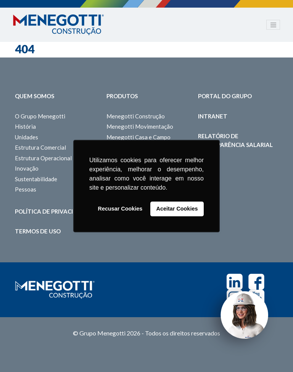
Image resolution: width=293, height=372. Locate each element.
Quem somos (34, 96)
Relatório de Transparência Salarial (235, 140)
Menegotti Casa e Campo (138, 137)
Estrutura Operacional (43, 158)
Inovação (27, 168)
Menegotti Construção (135, 116)
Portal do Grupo (225, 96)
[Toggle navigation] (273, 25)
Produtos (122, 96)
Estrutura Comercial (40, 147)
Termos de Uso (38, 231)
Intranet (212, 116)
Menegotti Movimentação (139, 126)
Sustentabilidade (36, 179)
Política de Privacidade (52, 211)
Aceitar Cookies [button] (177, 209)
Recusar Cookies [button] (120, 209)
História (25, 126)
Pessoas (25, 189)
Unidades (26, 137)
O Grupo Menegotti (40, 116)
